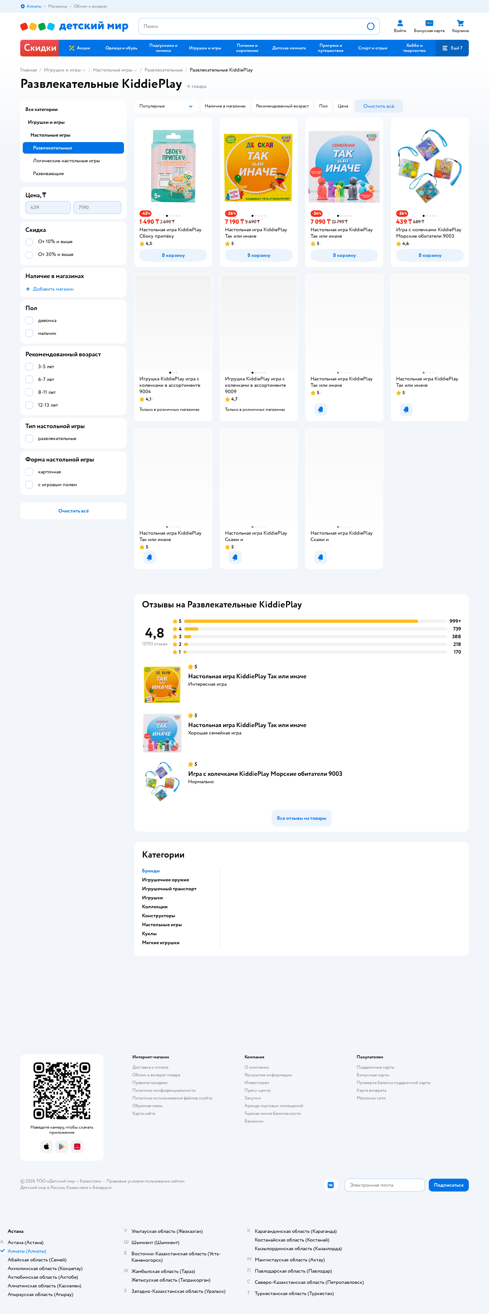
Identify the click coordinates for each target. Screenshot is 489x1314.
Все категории (41, 109)
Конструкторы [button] (158, 915)
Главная (28, 70)
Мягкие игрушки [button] (160, 942)
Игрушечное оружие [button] (165, 880)
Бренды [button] (151, 871)
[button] (452, 48)
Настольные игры (112, 70)
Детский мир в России (42, 1187)
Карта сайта (143, 1113)
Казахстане (77, 1187)
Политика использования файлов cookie (172, 1098)
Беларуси (102, 1187)
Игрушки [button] (152, 897)
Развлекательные (164, 70)
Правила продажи (150, 1082)
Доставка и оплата (150, 1067)
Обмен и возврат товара (156, 1075)
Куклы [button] (149, 933)
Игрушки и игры (62, 70)
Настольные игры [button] (162, 924)
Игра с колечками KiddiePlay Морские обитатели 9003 (265, 774)
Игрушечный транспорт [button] (169, 889)
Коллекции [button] (155, 906)
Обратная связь (147, 1105)
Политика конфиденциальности (164, 1090)
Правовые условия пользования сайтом (145, 1181)
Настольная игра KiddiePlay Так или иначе (247, 676)
